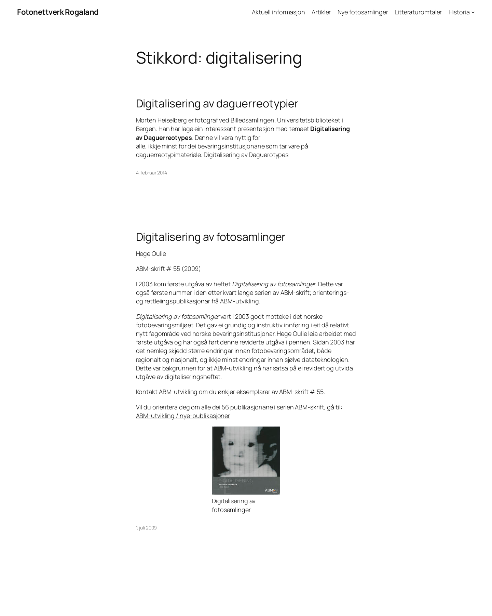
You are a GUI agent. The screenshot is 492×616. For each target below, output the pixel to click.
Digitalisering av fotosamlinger (211, 237)
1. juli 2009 (146, 527)
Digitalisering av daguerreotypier (217, 103)
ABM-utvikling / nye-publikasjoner (183, 415)
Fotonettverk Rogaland (58, 12)
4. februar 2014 (151, 172)
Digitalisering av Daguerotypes (246, 154)
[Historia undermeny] (473, 12)
